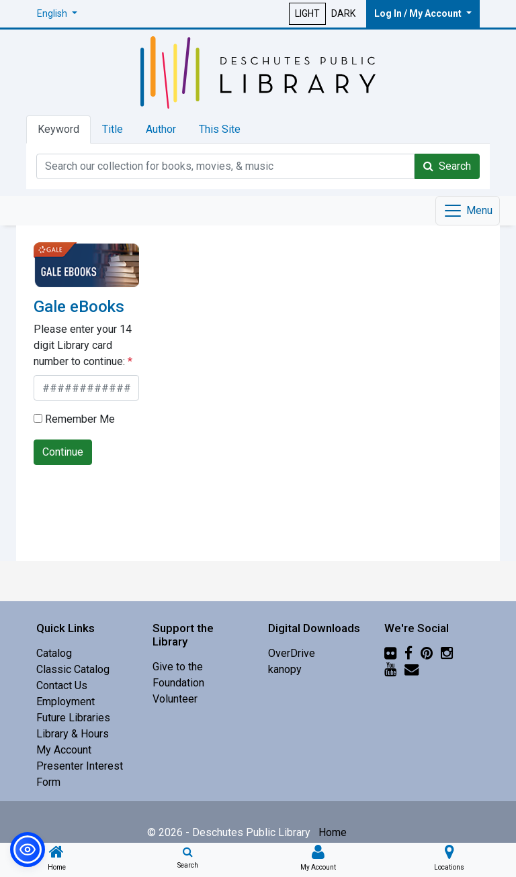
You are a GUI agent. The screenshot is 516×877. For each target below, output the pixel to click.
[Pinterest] (427, 653)
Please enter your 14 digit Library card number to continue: (83, 345)
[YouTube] (390, 669)
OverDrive (291, 653)
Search (447, 166)
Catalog (54, 653)
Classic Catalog (73, 669)
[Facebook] (408, 653)
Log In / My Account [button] (419, 13)
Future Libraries (73, 717)
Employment (65, 701)
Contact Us (61, 685)
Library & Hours (72, 733)
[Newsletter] (411, 669)
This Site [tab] (220, 129)
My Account (63, 749)
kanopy (285, 669)
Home (332, 832)
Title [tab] (112, 129)
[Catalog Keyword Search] (225, 166)
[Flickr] (390, 653)
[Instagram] (447, 653)
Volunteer (175, 698)
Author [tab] (161, 129)
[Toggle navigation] (467, 210)
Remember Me (74, 419)
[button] (57, 14)
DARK (343, 13)
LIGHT (307, 13)
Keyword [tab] (58, 129)
